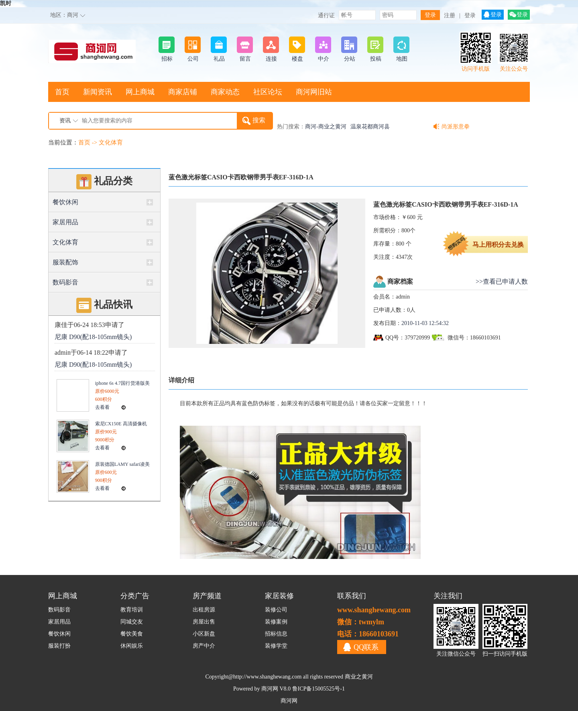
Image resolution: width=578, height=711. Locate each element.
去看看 (102, 407)
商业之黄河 (359, 677)
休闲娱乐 (131, 646)
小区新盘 (204, 634)
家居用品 (65, 222)
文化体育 (111, 142)
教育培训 (131, 610)
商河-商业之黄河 (325, 127)
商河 (72, 15)
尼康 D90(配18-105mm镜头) (93, 336)
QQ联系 (366, 647)
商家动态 (225, 92)
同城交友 (131, 622)
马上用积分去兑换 (498, 244)
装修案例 (276, 622)
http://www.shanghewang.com (267, 677)
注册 (449, 15)
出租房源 (204, 610)
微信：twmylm (360, 622)
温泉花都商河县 (370, 127)
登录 (470, 15)
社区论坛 (267, 92)
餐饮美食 (131, 634)
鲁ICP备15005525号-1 (318, 689)
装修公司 (276, 610)
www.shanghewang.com (374, 610)
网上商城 (140, 92)
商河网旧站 (314, 92)
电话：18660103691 (368, 634)
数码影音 (65, 282)
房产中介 (204, 646)
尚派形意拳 (456, 127)
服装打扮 (59, 646)
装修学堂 (276, 646)
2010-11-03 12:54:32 (425, 323)
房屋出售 (204, 622)
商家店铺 (182, 92)
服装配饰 (65, 262)
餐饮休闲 (65, 202)
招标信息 (276, 634)
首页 (62, 92)
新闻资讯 (97, 92)
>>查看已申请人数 (502, 281)
